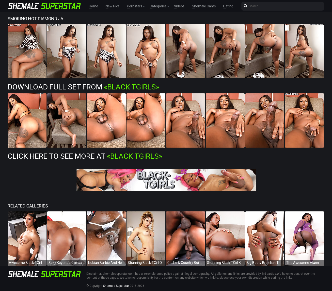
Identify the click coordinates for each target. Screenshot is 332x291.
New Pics (113, 6)
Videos (179, 6)
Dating (228, 6)
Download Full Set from (83, 87)
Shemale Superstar (116, 286)
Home (93, 6)
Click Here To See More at (85, 156)
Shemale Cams (204, 6)
